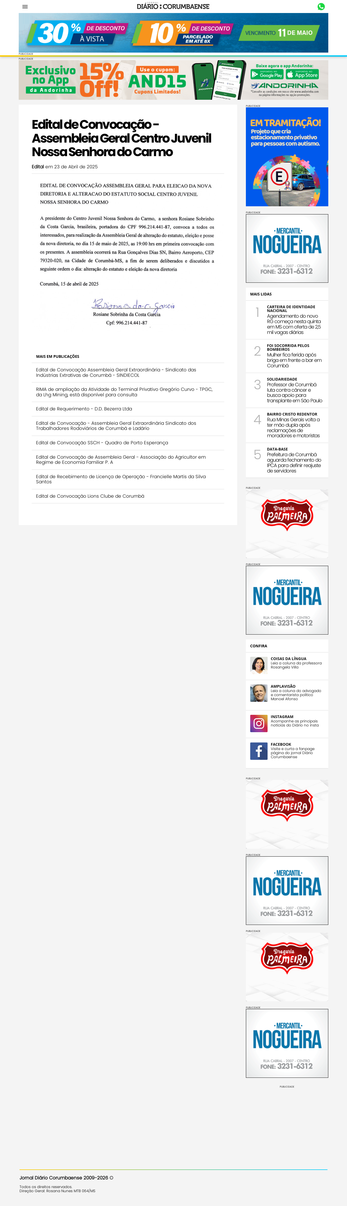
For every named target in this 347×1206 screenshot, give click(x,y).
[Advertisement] (286, 1122)
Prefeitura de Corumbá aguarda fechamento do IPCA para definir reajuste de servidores (293, 462)
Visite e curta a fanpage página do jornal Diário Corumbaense (292, 752)
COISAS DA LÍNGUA (288, 658)
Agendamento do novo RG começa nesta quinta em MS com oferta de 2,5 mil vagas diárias (293, 324)
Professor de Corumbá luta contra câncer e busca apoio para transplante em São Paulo (294, 392)
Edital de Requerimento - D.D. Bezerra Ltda (85, 407)
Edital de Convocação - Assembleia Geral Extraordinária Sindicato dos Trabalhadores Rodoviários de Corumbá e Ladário (117, 424)
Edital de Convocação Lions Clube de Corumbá (91, 494)
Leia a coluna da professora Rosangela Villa (295, 665)
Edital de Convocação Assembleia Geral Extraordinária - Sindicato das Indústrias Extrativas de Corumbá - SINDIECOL (117, 371)
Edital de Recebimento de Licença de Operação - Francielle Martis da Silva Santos (122, 478)
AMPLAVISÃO (282, 686)
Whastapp (320, 6)
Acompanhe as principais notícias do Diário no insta (294, 723)
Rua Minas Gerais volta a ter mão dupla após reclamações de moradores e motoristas (292, 427)
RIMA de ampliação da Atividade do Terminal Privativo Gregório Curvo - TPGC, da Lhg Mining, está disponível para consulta (125, 391)
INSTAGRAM (281, 716)
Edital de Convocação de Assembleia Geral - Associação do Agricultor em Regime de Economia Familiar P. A (122, 458)
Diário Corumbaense (173, 6)
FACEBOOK (280, 744)
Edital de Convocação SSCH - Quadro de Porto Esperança (103, 441)
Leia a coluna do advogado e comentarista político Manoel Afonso (295, 694)
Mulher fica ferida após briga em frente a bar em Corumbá (293, 360)
